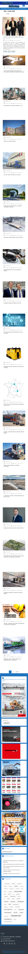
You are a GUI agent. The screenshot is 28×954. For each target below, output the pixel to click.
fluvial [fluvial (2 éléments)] (5, 894)
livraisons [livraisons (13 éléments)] (21, 901)
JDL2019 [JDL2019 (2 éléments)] (13, 898)
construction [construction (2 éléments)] (17, 888)
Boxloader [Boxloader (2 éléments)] (10, 886)
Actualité (5, 51)
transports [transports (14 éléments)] (7, 919)
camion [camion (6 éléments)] (16, 886)
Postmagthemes (22, 952)
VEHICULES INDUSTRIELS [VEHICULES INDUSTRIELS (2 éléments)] (8, 921)
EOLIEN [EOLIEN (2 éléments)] (5, 891)
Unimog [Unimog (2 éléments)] (15, 919)
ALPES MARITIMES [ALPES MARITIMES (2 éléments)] (7, 883)
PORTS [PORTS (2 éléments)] (15, 909)
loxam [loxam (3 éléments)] (5, 904)
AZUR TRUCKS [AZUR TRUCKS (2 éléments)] (19, 883)
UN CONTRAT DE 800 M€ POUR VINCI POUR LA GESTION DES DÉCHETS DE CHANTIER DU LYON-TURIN (14, 556)
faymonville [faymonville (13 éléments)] (18, 891)
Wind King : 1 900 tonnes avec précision (11, 873)
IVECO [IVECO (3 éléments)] (8, 898)
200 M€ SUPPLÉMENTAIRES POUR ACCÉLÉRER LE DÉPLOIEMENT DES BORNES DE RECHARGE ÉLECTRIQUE (14, 71)
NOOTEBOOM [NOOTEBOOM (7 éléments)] (8, 909)
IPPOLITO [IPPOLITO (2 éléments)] (19, 896)
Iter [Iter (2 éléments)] (4, 898)
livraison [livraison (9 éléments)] (12, 901)
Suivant (17, 671)
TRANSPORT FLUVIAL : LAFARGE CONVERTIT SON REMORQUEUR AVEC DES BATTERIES (12, 660)
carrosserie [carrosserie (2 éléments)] (21, 886)
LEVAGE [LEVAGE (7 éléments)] (6, 901)
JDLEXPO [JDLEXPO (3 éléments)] (18, 898)
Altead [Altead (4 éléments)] (13, 883)
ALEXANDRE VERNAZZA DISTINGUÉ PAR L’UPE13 (12, 303)
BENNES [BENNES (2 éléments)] (5, 886)
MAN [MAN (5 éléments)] (10, 904)
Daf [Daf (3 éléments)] (22, 888)
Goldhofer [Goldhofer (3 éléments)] (6, 896)
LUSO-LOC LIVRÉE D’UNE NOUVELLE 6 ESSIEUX (12, 174)
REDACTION (8, 38)
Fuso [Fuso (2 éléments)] (13, 894)
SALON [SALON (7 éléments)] (15, 912)
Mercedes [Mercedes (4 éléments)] (17, 906)
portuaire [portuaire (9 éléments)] (21, 909)
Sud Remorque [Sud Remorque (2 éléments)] (6, 916)
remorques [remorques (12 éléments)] (7, 912)
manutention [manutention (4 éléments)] (16, 904)
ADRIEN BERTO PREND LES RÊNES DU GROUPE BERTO (13, 528)
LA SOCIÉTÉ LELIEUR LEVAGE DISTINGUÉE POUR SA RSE (13, 37)
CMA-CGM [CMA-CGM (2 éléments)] (5, 888)
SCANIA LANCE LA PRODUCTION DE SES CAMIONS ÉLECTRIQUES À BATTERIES (13, 206)
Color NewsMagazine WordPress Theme (14, 952)
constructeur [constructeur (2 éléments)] (11, 888)
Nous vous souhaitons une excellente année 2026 (13, 864)
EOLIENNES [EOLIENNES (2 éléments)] (10, 891)
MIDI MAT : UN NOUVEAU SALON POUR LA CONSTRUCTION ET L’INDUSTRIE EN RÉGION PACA (14, 624)
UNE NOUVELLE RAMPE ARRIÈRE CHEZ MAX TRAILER (13, 237)
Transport (13, 51)
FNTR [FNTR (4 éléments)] (9, 894)
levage (9, 51)
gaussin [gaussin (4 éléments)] (18, 894)
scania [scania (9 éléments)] (21, 912)
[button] (24, 6)
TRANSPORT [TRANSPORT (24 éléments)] (16, 916)
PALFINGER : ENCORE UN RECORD (10, 141)
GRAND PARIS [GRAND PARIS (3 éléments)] (13, 896)
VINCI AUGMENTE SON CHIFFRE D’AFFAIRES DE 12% (13, 105)
